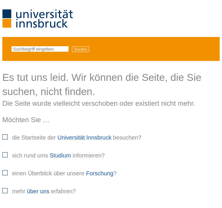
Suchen (80, 49)
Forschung (100, 173)
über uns (38, 191)
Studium (60, 155)
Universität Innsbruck (85, 137)
